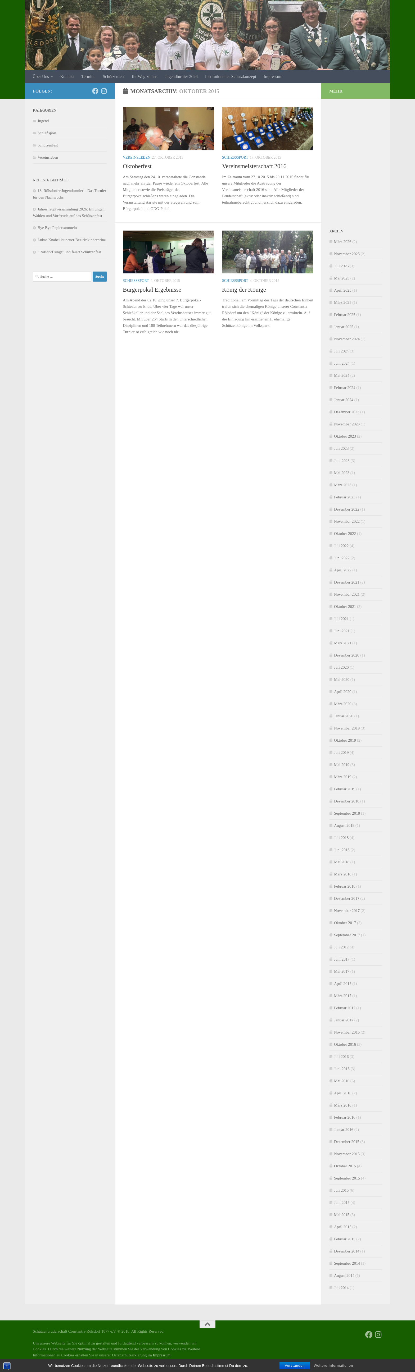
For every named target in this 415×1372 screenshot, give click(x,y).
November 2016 (347, 1032)
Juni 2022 (342, 558)
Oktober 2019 (345, 740)
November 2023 (347, 424)
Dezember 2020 (346, 655)
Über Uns (41, 76)
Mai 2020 (341, 679)
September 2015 (347, 1178)
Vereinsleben (136, 157)
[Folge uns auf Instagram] (104, 91)
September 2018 (347, 813)
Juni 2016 (342, 1069)
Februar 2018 (344, 886)
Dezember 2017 (346, 898)
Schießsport (235, 157)
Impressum (273, 76)
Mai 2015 (341, 1215)
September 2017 (347, 935)
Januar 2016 (343, 1129)
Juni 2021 (342, 631)
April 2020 (342, 692)
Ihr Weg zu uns (144, 76)
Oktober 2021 (345, 606)
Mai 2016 (341, 1081)
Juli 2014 (341, 1288)
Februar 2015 (344, 1239)
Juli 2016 (341, 1056)
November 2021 (347, 594)
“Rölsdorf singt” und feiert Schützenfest (69, 252)
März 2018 (342, 874)
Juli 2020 (341, 667)
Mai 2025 (341, 278)
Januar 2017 (343, 1020)
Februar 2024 (344, 388)
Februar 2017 (344, 1008)
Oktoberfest (137, 166)
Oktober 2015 (345, 1166)
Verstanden (295, 1366)
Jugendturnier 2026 (181, 76)
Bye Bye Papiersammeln (57, 228)
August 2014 (344, 1275)
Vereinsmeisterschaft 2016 (254, 166)
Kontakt (67, 76)
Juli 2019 (341, 752)
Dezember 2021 (346, 582)
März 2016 (342, 1105)
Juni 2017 (342, 959)
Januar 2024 (343, 400)
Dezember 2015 (346, 1142)
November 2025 (347, 254)
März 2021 (342, 643)
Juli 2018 (341, 838)
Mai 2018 (341, 862)
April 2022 (342, 570)
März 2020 (342, 704)
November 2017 (347, 910)
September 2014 (347, 1263)
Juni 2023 (342, 460)
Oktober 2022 (345, 533)
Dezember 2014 (346, 1251)
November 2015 (347, 1154)
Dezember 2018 (346, 801)
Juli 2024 (341, 351)
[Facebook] (95, 91)
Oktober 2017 (345, 923)
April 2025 (342, 290)
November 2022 (347, 521)
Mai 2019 (341, 765)
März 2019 (342, 777)
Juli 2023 (341, 448)
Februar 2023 (344, 497)
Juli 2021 (341, 619)
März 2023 (342, 485)
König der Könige (244, 289)
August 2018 (344, 825)
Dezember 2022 (346, 509)
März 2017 (342, 996)
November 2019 (347, 728)
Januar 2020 (343, 716)
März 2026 (342, 242)
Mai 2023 (341, 473)
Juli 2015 (341, 1190)
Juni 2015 (342, 1202)
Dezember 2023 (346, 412)
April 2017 (342, 983)
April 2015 (342, 1227)
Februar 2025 (344, 315)
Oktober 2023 (345, 436)
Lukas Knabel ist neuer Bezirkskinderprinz (72, 240)
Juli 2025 (341, 266)
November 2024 (347, 339)
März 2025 (342, 302)
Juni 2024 (342, 363)
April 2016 (342, 1093)
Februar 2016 (344, 1117)
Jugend (43, 121)
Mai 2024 (341, 375)
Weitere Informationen (333, 1366)
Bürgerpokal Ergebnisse (152, 289)
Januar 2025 (343, 327)
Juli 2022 (341, 546)
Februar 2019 (344, 789)
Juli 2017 (341, 947)
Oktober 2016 (345, 1044)
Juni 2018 (342, 850)
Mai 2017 (341, 971)
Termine (88, 76)
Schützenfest (113, 76)
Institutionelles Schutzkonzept (230, 76)
